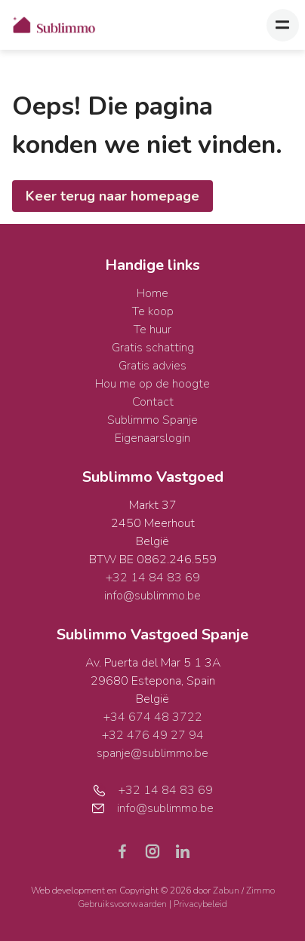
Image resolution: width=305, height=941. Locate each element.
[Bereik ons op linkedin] (182, 850)
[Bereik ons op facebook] (128, 850)
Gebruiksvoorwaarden (123, 904)
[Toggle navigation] (282, 25)
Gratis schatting (153, 347)
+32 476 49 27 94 (153, 735)
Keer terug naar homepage (112, 196)
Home (152, 293)
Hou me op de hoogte (152, 383)
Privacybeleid (200, 904)
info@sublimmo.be (152, 595)
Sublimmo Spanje (152, 420)
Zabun (226, 890)
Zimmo (260, 890)
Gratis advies (152, 365)
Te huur (152, 329)
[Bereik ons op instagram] (158, 850)
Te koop (153, 311)
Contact (153, 402)
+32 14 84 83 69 (153, 577)
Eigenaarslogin (152, 438)
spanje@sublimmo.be (152, 753)
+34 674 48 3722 (152, 717)
